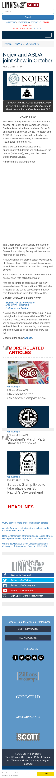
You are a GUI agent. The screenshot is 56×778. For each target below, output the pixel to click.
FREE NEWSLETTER (28, 638)
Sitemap (46, 757)
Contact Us (18, 757)
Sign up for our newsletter (20, 302)
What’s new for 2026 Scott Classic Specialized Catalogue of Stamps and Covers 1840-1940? (25, 544)
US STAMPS (32, 44)
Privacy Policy (33, 757)
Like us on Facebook (17, 304)
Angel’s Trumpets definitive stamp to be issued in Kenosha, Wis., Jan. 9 (26, 529)
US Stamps (13, 386)
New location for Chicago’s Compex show (26, 396)
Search (28, 17)
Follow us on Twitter (16, 308)
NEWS (18, 44)
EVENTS (36, 753)
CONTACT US (36, 22)
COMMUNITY (22, 753)
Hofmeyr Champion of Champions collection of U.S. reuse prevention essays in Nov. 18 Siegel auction (27, 537)
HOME (7, 44)
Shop (7, 757)
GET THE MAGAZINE (28, 629)
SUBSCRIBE (11, 22)
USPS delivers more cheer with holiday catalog (25, 522)
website (28, 338)
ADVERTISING (23, 22)
